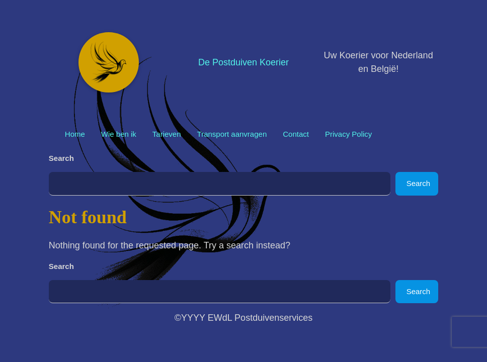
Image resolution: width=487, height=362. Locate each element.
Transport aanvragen (232, 134)
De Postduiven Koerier (243, 62)
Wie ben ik (118, 134)
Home (75, 134)
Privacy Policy (348, 134)
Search (61, 158)
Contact (296, 134)
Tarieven (166, 134)
